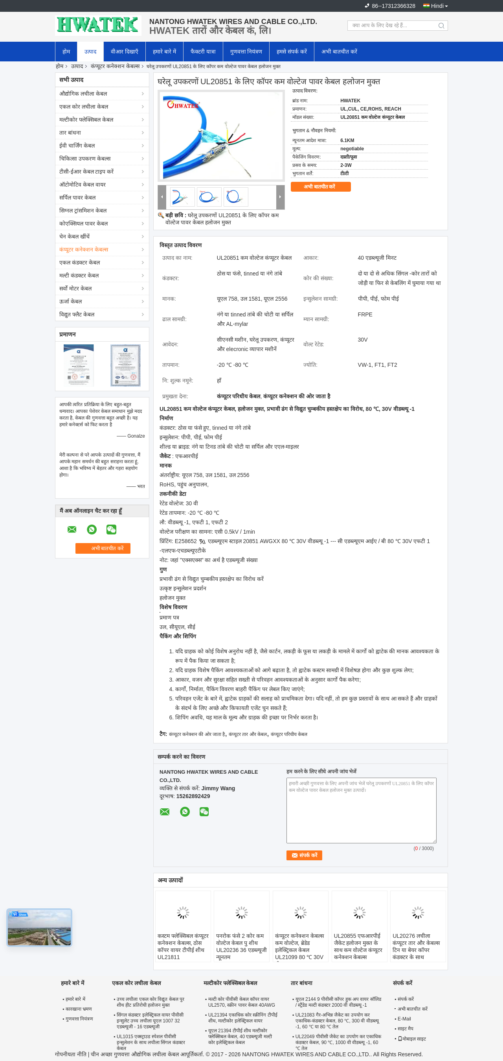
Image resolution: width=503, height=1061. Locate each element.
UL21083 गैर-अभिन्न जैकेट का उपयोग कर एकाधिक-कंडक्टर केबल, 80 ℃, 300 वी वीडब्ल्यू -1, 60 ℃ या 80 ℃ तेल (337, 1021)
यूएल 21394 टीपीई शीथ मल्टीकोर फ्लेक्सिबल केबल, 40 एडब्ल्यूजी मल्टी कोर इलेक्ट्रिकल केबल (240, 1036)
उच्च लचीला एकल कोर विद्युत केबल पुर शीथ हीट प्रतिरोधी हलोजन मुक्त (150, 1002)
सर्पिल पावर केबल (77, 197)
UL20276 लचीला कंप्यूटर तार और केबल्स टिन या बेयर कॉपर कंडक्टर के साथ (416, 946)
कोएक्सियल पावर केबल (83, 223)
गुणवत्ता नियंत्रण (246, 51)
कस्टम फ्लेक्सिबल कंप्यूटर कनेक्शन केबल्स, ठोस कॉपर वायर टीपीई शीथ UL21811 (183, 946)
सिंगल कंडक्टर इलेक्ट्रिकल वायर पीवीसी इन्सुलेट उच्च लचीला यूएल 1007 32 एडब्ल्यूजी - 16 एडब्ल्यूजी (150, 1021)
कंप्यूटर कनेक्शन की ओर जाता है (197, 734)
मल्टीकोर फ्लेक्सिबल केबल (86, 119)
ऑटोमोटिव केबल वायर (82, 184)
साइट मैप (405, 1028)
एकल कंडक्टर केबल (79, 262)
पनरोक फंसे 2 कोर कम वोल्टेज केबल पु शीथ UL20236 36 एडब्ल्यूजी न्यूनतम (241, 946)
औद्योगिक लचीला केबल (83, 94)
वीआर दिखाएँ (124, 51)
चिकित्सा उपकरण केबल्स (84, 158)
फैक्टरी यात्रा (203, 51)
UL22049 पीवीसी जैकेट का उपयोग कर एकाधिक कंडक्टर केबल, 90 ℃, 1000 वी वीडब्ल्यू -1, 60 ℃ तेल (339, 1042)
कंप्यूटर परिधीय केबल (289, 734)
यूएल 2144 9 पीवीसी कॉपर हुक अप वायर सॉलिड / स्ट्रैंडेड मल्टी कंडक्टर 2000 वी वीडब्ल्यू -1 (338, 1002)
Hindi (437, 6)
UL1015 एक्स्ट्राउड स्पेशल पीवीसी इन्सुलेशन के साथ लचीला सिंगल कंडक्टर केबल (151, 1042)
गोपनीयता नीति (70, 1054)
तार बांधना (70, 132)
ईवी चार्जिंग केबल (77, 145)
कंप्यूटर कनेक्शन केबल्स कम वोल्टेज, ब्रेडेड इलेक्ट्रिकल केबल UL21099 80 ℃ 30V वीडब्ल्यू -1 (299, 950)
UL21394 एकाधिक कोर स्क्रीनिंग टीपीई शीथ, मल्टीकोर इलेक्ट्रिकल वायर (242, 1018)
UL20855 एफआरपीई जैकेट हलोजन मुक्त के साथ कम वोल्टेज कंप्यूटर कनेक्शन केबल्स (358, 946)
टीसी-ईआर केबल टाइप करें (86, 171)
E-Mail (404, 1019)
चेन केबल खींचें (74, 236)
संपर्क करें (406, 999)
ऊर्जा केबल (70, 301)
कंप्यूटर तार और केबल (248, 734)
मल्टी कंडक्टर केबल (79, 275)
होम (66, 51)
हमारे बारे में (164, 51)
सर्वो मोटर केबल (75, 288)
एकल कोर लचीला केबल (83, 107)
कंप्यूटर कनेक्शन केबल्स (115, 66)
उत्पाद (90, 51)
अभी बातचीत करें (339, 51)
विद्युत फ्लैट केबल (76, 314)
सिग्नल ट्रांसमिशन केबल (82, 210)
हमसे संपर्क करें (292, 51)
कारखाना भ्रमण (79, 1009)
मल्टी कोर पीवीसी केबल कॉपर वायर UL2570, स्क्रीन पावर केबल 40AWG (241, 1002)
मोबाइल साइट (412, 1039)
